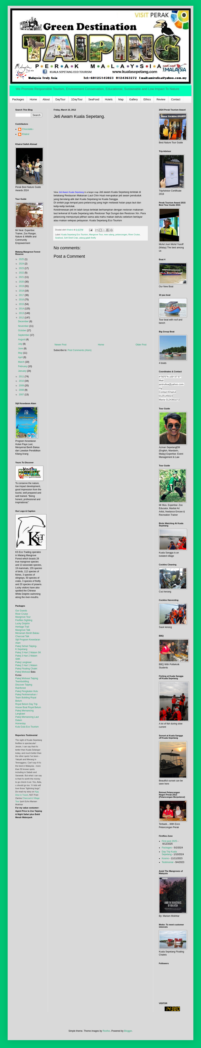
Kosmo (165, 858)
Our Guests (21, 610)
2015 (22, 304)
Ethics (147, 99)
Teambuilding (22, 681)
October (22, 330)
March (21, 362)
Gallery (133, 99)
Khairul (25, 134)
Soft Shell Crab (71, 238)
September (24, 335)
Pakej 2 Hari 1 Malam (26, 665)
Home (33, 99)
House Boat (21, 707)
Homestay (20, 723)
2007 (22, 394)
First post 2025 (169, 841)
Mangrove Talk (22, 630)
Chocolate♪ (28, 129)
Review (161, 99)
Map (120, 99)
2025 (22, 259)
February (23, 366)
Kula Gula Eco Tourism (27, 726)
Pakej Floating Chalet (26, 668)
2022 (22, 272)
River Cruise (134, 234)
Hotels (109, 99)
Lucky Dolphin (22, 623)
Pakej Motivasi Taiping (26, 678)
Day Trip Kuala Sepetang (169, 853)
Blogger (128, 1031)
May (20, 353)
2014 (22, 308)
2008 (22, 390)
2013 (22, 313)
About (46, 99)
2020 (22, 281)
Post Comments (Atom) (80, 350)
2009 (22, 385)
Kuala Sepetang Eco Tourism (74, 234)
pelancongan (121, 234)
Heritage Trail (22, 626)
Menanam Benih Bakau (27, 633)
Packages (18, 99)
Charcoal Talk (22, 636)
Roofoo (106, 1031)
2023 (22, 268)
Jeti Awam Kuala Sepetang (71, 192)
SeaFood (93, 99)
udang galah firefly (87, 238)
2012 (22, 317)
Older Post (141, 344)
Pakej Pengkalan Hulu (26, 691)
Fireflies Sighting (23, 620)
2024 (22, 263)
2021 (22, 277)
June (21, 348)
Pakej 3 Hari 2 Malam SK (28, 652)
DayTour (60, 99)
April (20, 357)
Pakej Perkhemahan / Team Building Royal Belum (26, 697)
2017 (22, 295)
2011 (22, 376)
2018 (22, 290)
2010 (22, 381)
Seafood (59, 238)
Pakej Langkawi (23, 662)
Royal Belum (34, 707)
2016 (22, 299)
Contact (175, 99)
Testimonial (167, 862)
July (20, 344)
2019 (22, 286)
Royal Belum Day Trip (26, 704)
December (23, 321)
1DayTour (77, 99)
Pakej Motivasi (22, 672)
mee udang (109, 234)
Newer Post (60, 344)
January (22, 371)
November (23, 326)
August (22, 339)
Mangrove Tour (96, 234)
